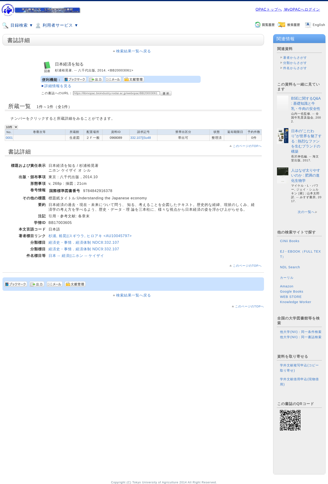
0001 (9, 137)
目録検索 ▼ (17, 25)
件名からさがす (295, 68)
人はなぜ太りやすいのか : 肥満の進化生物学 (305, 175)
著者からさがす (295, 57)
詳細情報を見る (58, 86)
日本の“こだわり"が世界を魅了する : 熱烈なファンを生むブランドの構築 (306, 141)
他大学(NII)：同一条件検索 (301, 332)
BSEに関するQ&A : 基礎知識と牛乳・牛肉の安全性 (305, 103)
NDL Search (290, 267)
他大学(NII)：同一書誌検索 (301, 337)
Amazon (286, 286)
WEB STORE (291, 297)
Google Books (291, 291)
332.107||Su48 (140, 137)
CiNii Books (289, 241)
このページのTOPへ (247, 146)
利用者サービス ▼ (56, 25)
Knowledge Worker (295, 302)
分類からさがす (295, 63)
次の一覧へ (306, 212)
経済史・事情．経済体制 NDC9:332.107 (84, 249)
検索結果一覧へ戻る (133, 51)
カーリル (287, 277)
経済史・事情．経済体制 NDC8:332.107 (84, 242)
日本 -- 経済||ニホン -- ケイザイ (76, 256)
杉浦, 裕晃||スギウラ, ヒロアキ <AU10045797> (90, 236)
